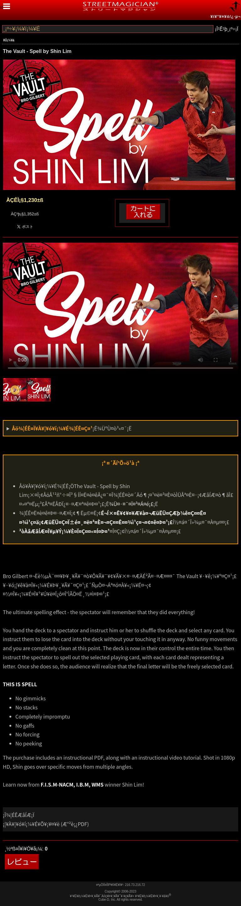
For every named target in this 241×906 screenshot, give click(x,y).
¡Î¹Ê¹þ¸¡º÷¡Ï (226, 29)
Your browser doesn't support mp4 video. (120, 309)
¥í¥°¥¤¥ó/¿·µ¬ (226, 16)
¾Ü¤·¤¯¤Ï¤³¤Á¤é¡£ (131, 504)
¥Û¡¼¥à (8, 40)
